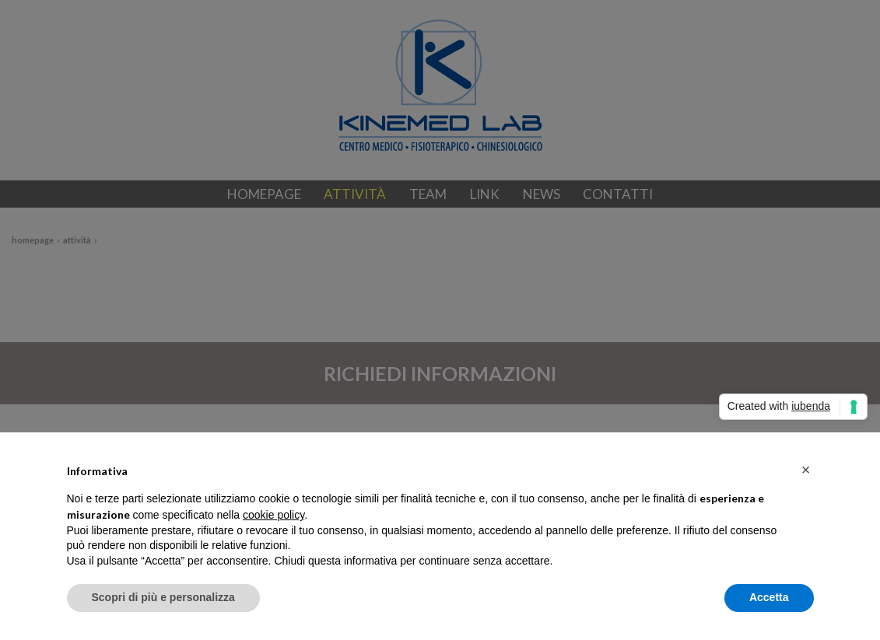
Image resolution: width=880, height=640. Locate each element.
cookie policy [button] (273, 515)
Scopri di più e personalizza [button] (163, 597)
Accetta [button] (769, 597)
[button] (806, 469)
